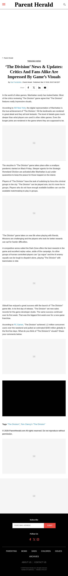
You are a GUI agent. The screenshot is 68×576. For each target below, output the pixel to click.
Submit (50, 525)
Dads (34, 551)
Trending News (34, 61)
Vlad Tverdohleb (16, 82)
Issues (58, 551)
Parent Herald (8, 58)
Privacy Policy (41, 569)
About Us (26, 562)
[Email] (45, 87)
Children (46, 551)
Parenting (11, 551)
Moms (24, 551)
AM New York (20, 108)
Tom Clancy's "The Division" (33, 424)
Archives (34, 557)
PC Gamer (18, 325)
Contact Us (40, 562)
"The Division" (13, 424)
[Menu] (3, 4)
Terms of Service (27, 569)
